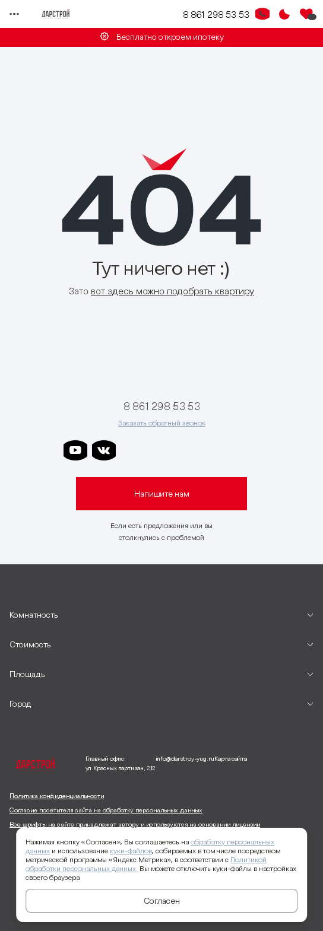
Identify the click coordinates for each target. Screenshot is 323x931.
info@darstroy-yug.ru (185, 758)
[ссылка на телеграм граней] (218, 450)
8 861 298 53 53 (216, 14)
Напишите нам (161, 493)
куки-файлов (131, 850)
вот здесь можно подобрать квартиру (172, 291)
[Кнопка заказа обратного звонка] (262, 14)
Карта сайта (230, 758)
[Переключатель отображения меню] (14, 14)
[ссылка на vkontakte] (104, 450)
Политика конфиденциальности (57, 796)
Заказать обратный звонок (161, 422)
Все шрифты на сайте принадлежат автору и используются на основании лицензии (135, 824)
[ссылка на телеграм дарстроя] (132, 450)
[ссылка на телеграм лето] (246, 450)
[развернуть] (162, 615)
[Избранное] (306, 14)
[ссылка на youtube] (75, 450)
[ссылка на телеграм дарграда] (161, 450)
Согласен (162, 900)
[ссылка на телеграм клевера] (189, 450)
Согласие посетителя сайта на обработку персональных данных (106, 810)
